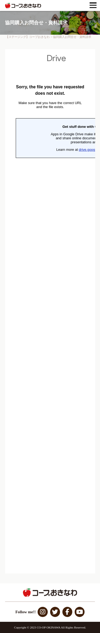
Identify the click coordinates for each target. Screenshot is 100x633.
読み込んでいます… (50, 311)
